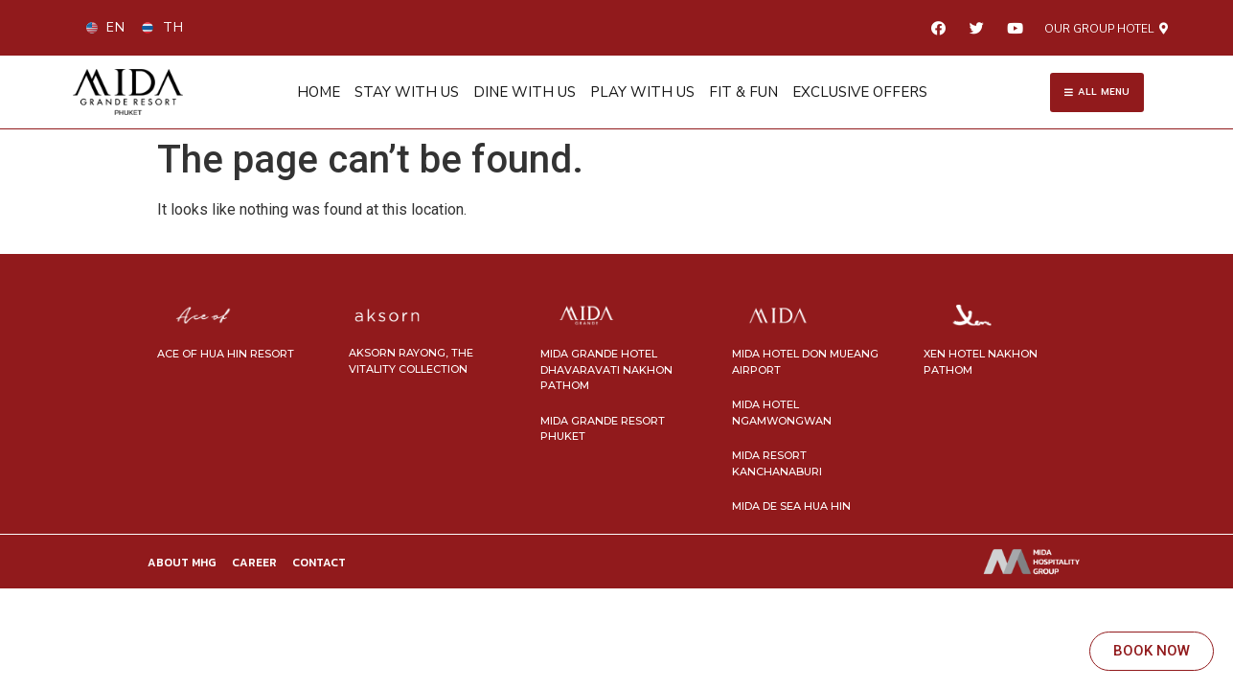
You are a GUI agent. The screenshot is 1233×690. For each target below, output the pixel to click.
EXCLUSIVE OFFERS (859, 92)
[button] (1106, 28)
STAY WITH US (406, 92)
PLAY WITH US (642, 92)
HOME (318, 92)
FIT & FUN (743, 92)
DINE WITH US (524, 92)
